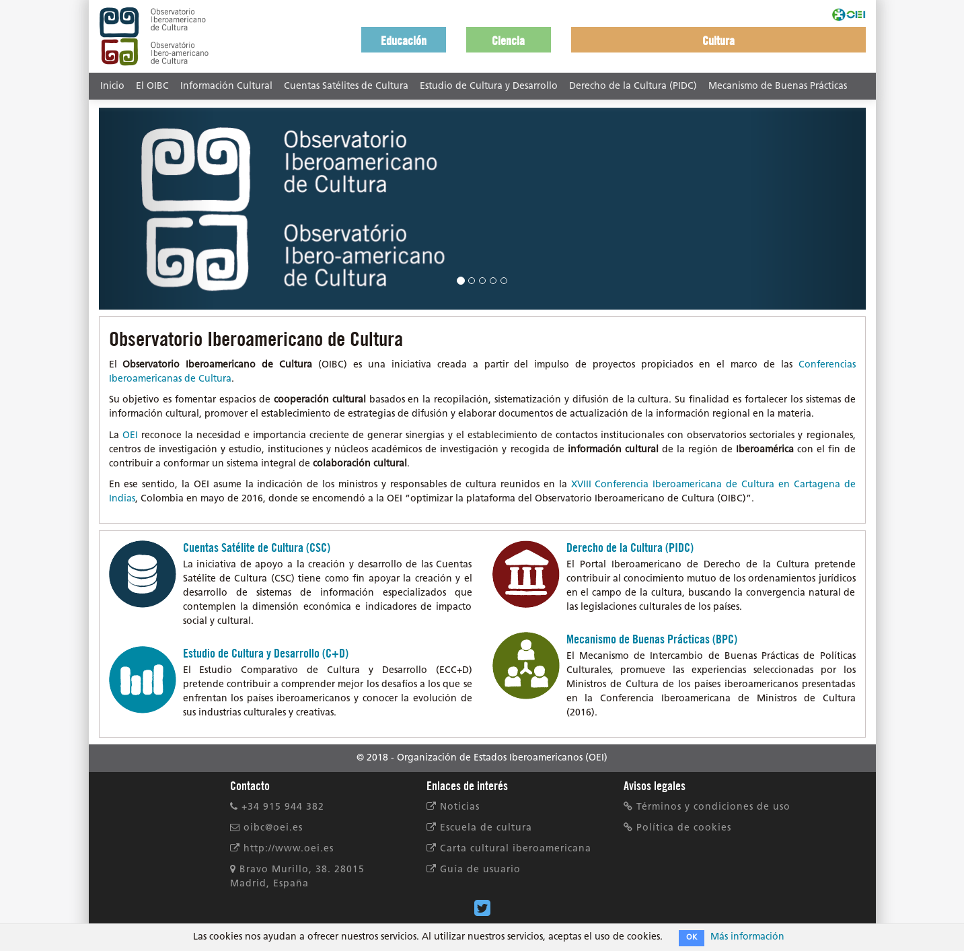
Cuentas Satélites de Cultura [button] (346, 86)
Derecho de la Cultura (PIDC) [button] (633, 86)
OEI (130, 436)
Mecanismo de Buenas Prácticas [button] (777, 86)
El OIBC (152, 86)
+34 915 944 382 (277, 807)
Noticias (453, 807)
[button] (403, 39)
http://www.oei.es (282, 849)
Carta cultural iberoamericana (509, 849)
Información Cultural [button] (226, 86)
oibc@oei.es (266, 828)
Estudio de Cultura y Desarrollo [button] (489, 86)
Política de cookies (677, 828)
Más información (747, 937)
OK (691, 938)
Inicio (112, 86)
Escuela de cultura (479, 828)
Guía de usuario (474, 870)
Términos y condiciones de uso (707, 807)
